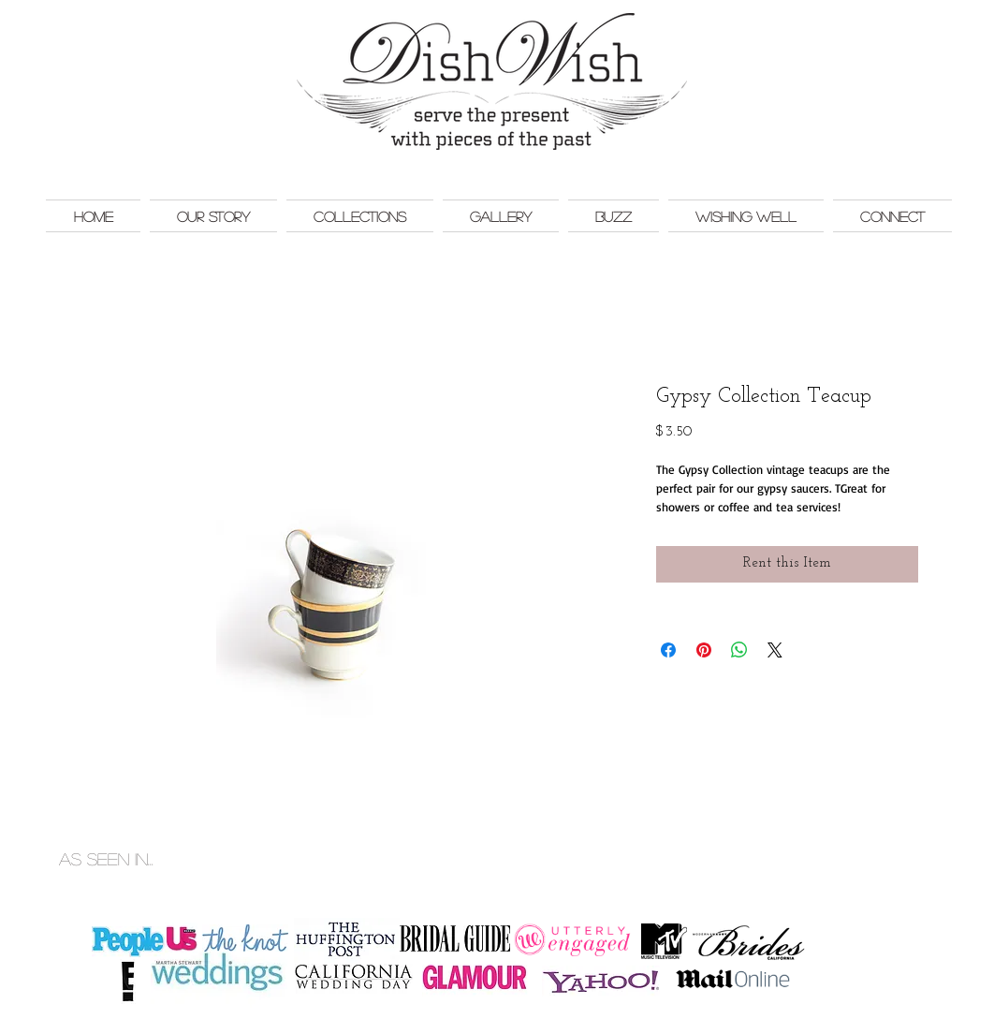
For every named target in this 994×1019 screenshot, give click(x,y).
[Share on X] (775, 650)
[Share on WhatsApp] (739, 650)
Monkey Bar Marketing (906, 839)
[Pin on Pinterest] (704, 650)
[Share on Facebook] (668, 650)
